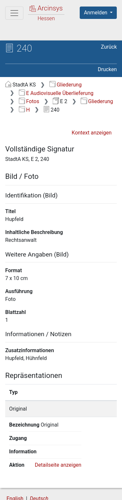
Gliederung (65, 85)
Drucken (107, 69)
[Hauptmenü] (14, 13)
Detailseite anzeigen (58, 438)
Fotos (29, 101)
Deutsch (39, 472)
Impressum (87, 491)
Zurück (109, 47)
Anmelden (96, 12)
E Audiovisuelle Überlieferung (56, 93)
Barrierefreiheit (39, 491)
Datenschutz (86, 484)
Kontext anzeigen (92, 133)
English (15, 472)
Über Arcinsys (37, 484)
